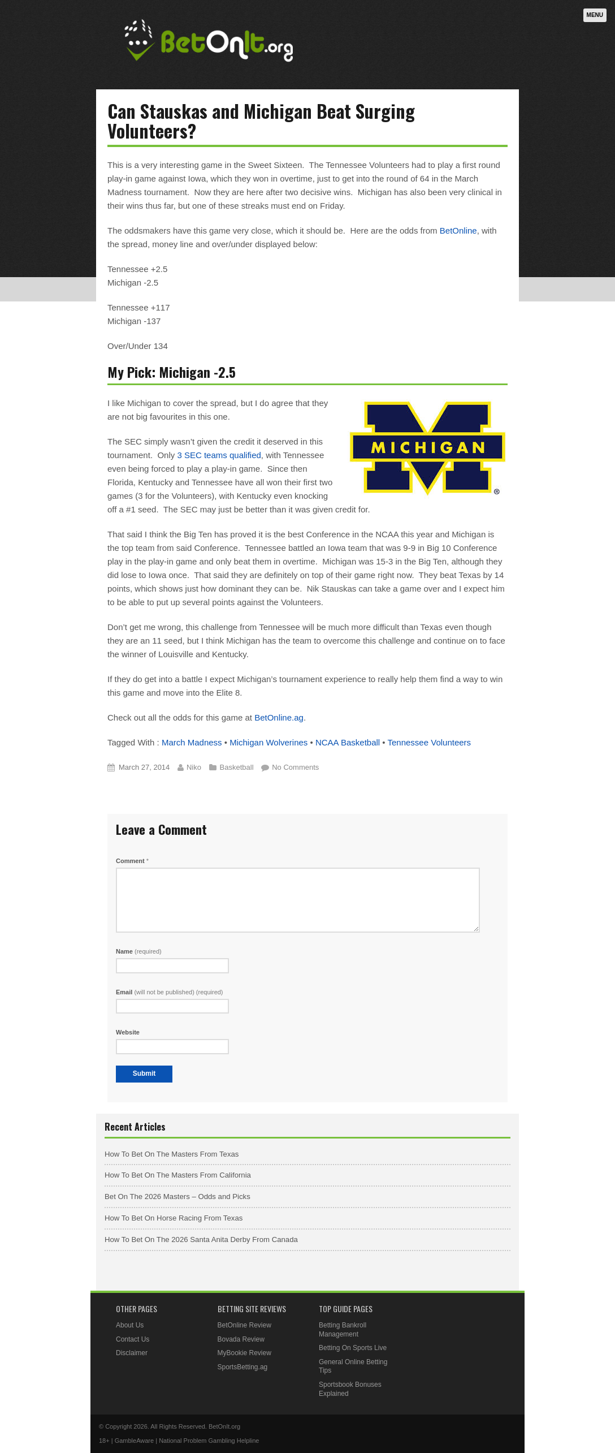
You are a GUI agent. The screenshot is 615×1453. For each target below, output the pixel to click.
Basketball (237, 767)
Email (169, 992)
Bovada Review (241, 1339)
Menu (595, 15)
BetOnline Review (244, 1325)
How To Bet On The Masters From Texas (172, 1154)
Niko (194, 767)
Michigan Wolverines (268, 742)
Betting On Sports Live (353, 1348)
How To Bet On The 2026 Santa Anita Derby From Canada (201, 1239)
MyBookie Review (244, 1353)
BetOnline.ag (279, 717)
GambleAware (134, 1440)
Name (139, 951)
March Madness (192, 742)
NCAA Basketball (347, 742)
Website (128, 1032)
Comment (132, 860)
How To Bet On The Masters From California (178, 1175)
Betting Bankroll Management (342, 1329)
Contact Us (132, 1339)
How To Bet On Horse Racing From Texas (173, 1218)
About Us (130, 1325)
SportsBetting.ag (243, 1367)
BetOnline (458, 230)
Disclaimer (132, 1353)
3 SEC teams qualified (219, 455)
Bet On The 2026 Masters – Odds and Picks (177, 1196)
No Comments (295, 767)
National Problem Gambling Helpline (209, 1440)
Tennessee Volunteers (429, 742)
